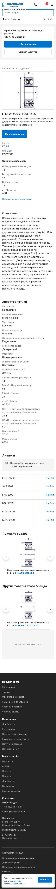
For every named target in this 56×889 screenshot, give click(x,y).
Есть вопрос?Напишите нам (9, 836)
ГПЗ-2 (5, 146)
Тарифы (6, 692)
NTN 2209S (8, 511)
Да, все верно (28, 44)
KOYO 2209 (8, 519)
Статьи (6, 766)
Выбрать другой (28, 52)
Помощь (6, 776)
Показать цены (14, 134)
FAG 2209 (7, 494)
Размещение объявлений (15, 702)
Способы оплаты (10, 711)
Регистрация (8, 687)
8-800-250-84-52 (28, 824)
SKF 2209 (7, 486)
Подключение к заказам (14, 734)
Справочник (8, 786)
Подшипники (25, 68)
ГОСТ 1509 (8, 477)
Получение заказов (12, 744)
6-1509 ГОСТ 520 (24, 573)
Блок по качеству (11, 791)
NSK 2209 (8, 503)
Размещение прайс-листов (16, 739)
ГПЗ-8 (10, 573)
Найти (50, 477)
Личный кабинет (10, 749)
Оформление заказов (13, 697)
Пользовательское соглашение (18, 858)
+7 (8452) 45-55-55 (12, 806)
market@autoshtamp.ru (13, 811)
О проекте (7, 761)
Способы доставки (12, 706)
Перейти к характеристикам (16, 199)
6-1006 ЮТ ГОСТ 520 (26, 625)
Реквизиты (7, 871)
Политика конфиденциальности (18, 867)
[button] (49, 19)
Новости (6, 771)
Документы (8, 781)
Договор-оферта (11, 862)
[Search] (25, 13)
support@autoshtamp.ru (14, 830)
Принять (45, 879)
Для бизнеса (8, 724)
